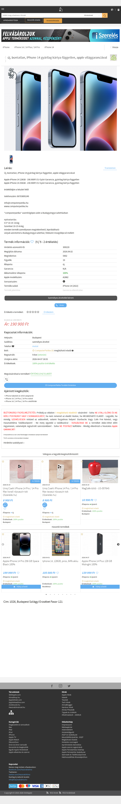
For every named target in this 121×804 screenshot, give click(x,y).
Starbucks (82, 419)
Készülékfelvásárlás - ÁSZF (72, 737)
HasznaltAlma (11, 423)
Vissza (114, 47)
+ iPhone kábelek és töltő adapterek (19, 396)
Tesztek (65, 700)
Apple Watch (14, 740)
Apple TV (12, 737)
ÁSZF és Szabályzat (69, 735)
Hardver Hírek (67, 707)
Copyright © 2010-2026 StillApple (18, 789)
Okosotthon (14, 742)
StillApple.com (15, 695)
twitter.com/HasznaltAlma (19, 774)
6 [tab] (66, 594)
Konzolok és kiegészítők (18, 747)
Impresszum (67, 725)
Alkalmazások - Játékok (71, 715)
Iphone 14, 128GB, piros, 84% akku (60, 561)
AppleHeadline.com (17, 702)
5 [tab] (62, 594)
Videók (64, 697)
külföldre (76, 426)
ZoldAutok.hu (14, 705)
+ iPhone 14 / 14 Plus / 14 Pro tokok (18, 398)
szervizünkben (44, 426)
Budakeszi (46, 586)
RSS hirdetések (66, 789)
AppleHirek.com (15, 700)
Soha (58, 426)
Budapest (37, 337)
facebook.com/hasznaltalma (20, 769)
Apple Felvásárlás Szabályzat (73, 752)
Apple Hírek (66, 695)
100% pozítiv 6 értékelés (43, 363)
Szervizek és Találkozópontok (74, 755)
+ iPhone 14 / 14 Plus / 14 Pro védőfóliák (20, 401)
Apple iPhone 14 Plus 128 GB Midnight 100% (97, 563)
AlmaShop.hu (14, 697)
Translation (110, 168)
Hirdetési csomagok (70, 742)
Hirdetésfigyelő (68, 732)
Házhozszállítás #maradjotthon (74, 757)
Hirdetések (88, 15)
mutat (35, 346)
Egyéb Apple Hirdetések (18, 750)
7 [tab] (70, 594)
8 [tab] (75, 594)
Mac (10, 727)
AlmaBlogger (67, 705)
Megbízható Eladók (69, 740)
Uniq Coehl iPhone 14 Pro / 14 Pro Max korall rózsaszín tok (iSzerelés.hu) (21, 492)
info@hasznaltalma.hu (18, 779)
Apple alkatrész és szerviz (19, 752)
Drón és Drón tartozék (18, 745)
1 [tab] (46, 594)
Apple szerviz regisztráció (72, 747)
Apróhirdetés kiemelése (71, 745)
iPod (10, 732)
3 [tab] (54, 594)
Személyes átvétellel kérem (61, 298)
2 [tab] (50, 594)
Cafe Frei (98, 419)
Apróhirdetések (10, 20)
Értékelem (48, 312)
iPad (10, 730)
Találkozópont (25, 423)
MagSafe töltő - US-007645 (95, 488)
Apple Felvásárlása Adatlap (73, 750)
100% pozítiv (18, 519)
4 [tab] (58, 594)
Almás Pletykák (68, 710)
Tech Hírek (66, 702)
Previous (3, 544)
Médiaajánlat (67, 727)
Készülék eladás (33, 20)
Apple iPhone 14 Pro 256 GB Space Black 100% (21, 563)
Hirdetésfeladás (52, 20)
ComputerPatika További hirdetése (60, 385)
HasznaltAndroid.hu (17, 707)
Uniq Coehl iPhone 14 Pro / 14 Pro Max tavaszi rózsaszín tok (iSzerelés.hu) (60, 492)
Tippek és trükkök (69, 712)
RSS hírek (52, 789)
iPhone (12, 735)
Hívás (61, 305)
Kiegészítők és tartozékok (19, 725)
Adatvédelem (67, 730)
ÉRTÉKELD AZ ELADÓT (41, 373)
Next (118, 544)
